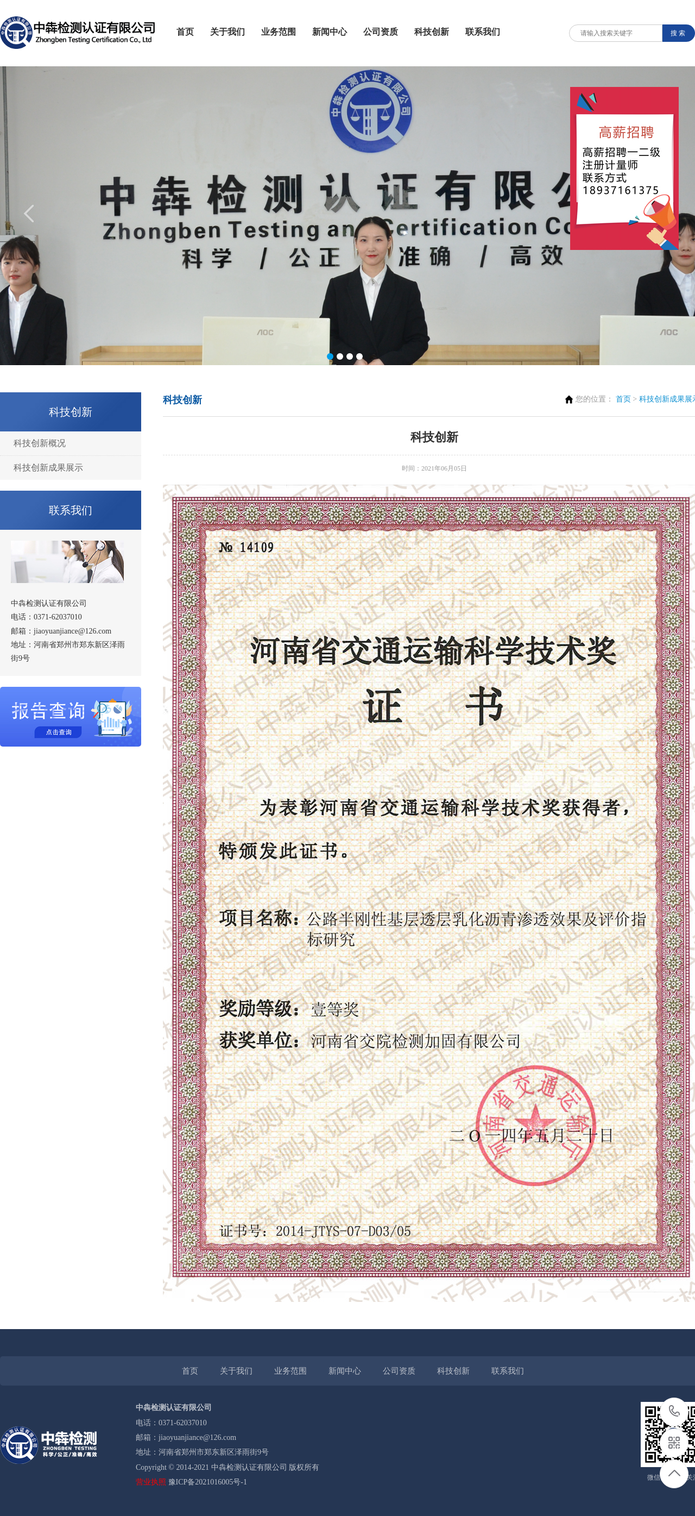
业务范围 (278, 31)
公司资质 (380, 31)
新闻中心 (329, 31)
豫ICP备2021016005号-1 (207, 1482)
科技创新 (431, 31)
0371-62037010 (674, 1412)
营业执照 (151, 1482)
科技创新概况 (40, 443)
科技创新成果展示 (48, 467)
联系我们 (482, 31)
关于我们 (227, 31)
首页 (185, 31)
